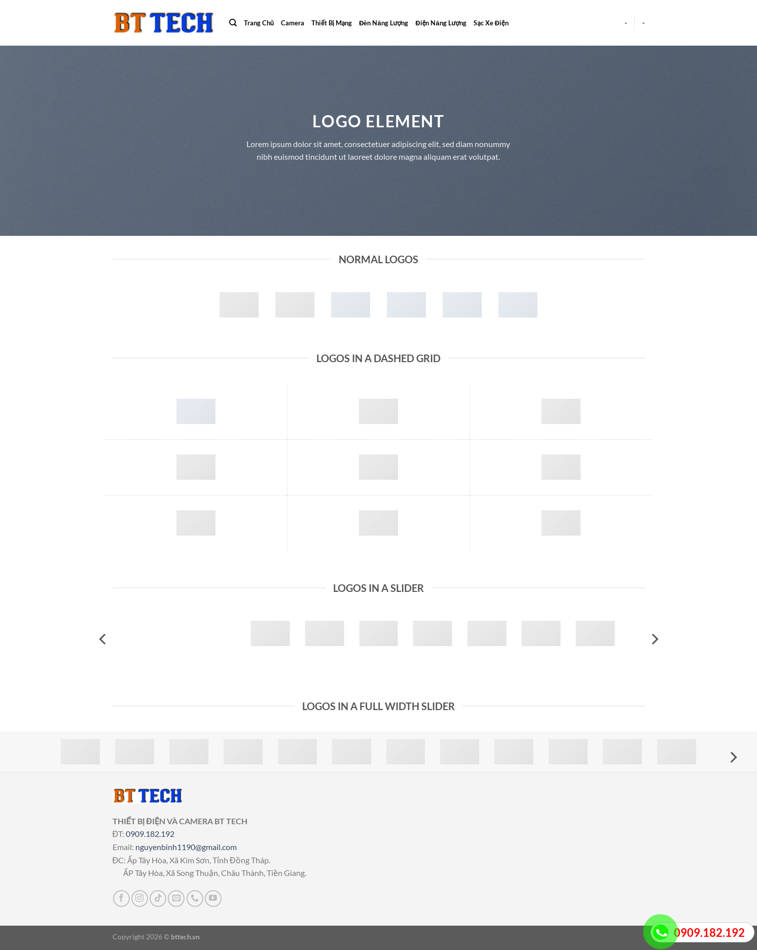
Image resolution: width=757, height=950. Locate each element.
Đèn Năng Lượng (383, 23)
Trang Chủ (259, 23)
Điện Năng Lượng (440, 23)
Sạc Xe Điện (491, 23)
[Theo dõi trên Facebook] (121, 898)
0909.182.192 (150, 833)
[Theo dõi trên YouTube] (213, 898)
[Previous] (103, 639)
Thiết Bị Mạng (331, 23)
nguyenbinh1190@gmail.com (186, 847)
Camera (292, 23)
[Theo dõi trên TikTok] (158, 898)
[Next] (654, 639)
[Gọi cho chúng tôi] (195, 898)
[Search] (233, 22)
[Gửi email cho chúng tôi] (176, 898)
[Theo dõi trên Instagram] (139, 898)
